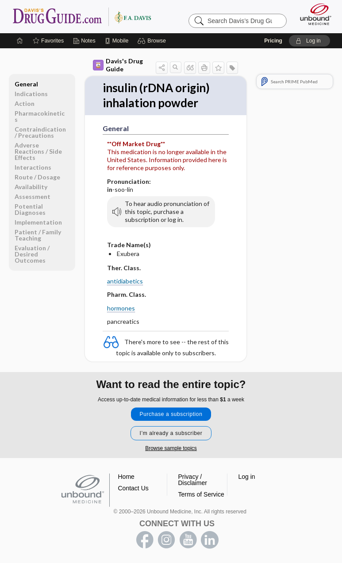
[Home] (20, 40)
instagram (166, 540)
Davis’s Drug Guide (81, 16)
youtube (188, 540)
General (26, 84)
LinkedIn (210, 540)
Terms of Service (201, 494)
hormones (121, 308)
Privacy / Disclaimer (192, 479)
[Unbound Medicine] (312, 14)
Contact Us (133, 488)
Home (126, 476)
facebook (145, 540)
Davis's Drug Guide (118, 65)
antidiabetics (125, 281)
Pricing (273, 41)
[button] (153, 40)
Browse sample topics (171, 448)
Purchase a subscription (171, 414)
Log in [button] (246, 476)
